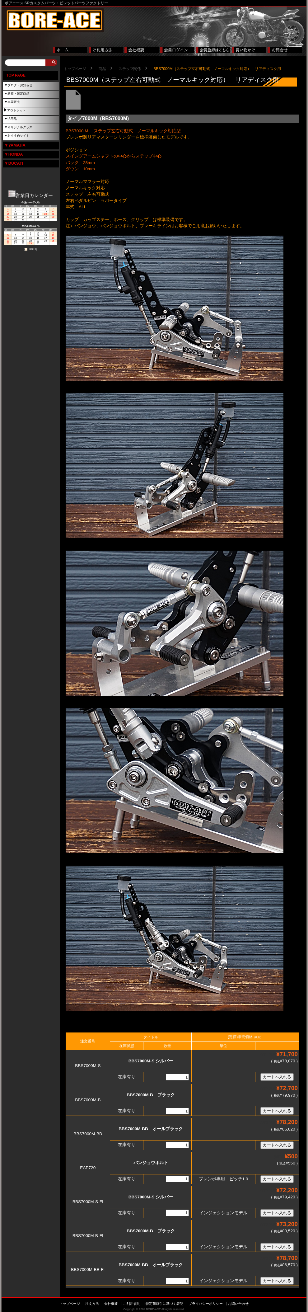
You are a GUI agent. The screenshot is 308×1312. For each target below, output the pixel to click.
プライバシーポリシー (206, 1303)
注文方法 (92, 1303)
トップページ (75, 69)
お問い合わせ (238, 1303)
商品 (102, 69)
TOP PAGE (16, 75)
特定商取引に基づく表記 (164, 1303)
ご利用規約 (131, 1303)
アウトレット (16, 110)
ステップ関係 (130, 69)
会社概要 (111, 1303)
